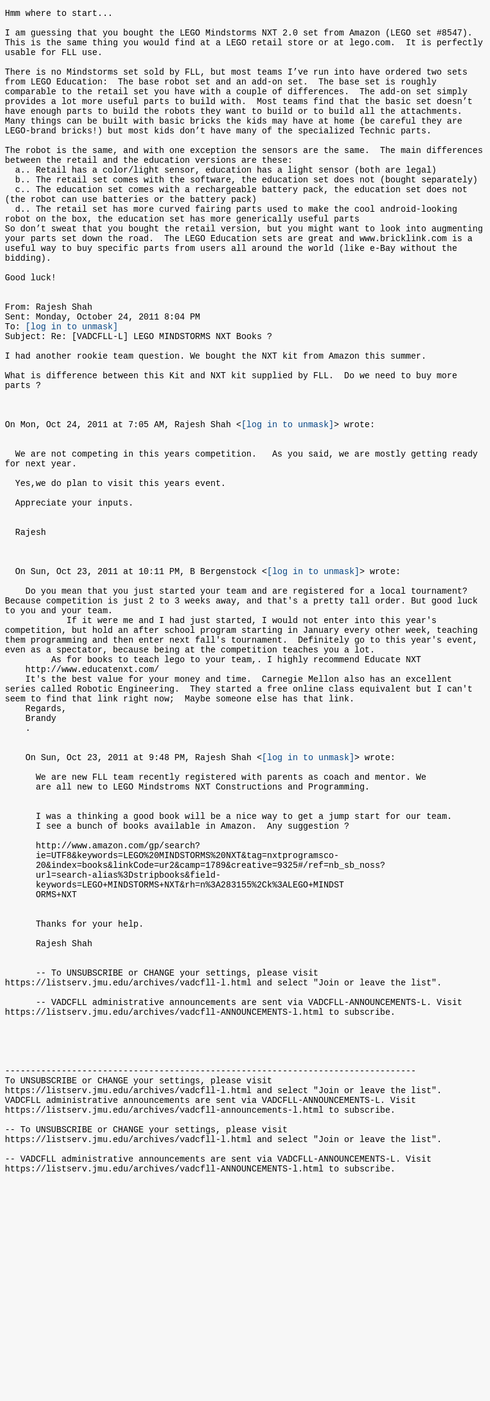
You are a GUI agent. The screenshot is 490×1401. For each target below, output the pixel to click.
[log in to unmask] (72, 386)
